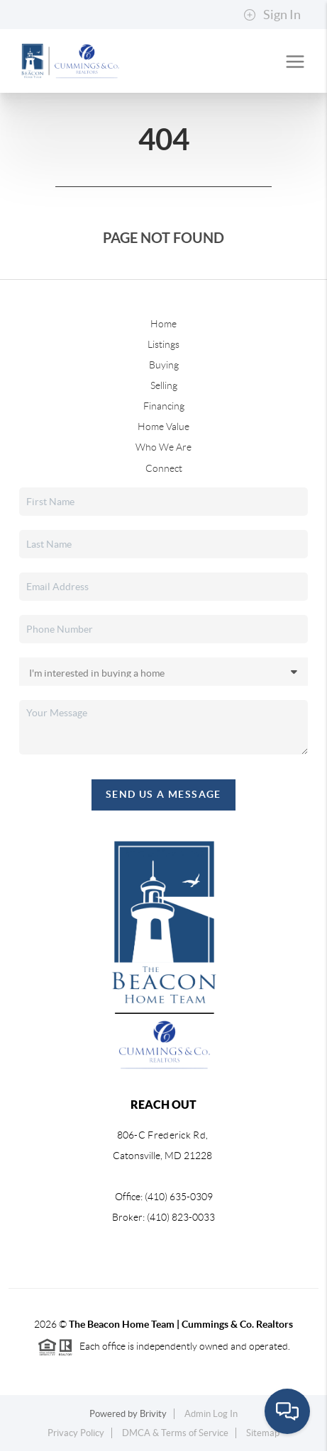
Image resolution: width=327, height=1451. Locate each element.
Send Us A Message (163, 794)
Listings (163, 344)
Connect (163, 468)
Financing (163, 406)
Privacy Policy (76, 1433)
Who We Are (163, 447)
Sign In (272, 15)
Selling (163, 385)
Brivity (153, 1413)
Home (163, 323)
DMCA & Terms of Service (175, 1433)
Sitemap (262, 1433)
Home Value (163, 426)
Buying (164, 365)
